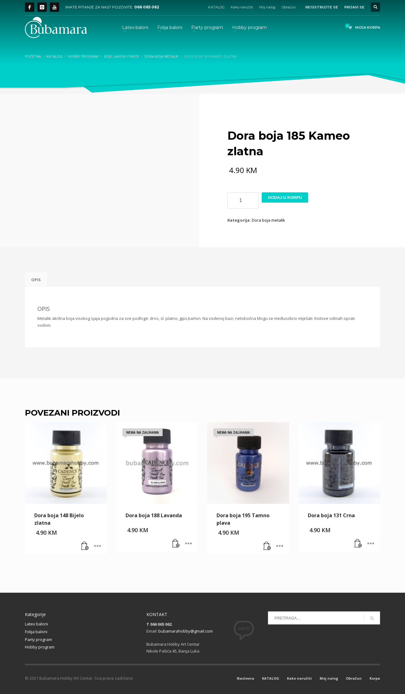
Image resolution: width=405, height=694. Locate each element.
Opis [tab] (36, 279)
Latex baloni (36, 624)
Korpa (374, 678)
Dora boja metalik (268, 220)
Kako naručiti (242, 7)
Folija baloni (36, 631)
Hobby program (40, 647)
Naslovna (245, 678)
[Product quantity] (243, 200)
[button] (85, 546)
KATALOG (216, 7)
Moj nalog (267, 7)
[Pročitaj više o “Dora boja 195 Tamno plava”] (267, 546)
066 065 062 (146, 7)
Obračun (289, 7)
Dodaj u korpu (285, 197)
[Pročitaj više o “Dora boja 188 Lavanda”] (176, 544)
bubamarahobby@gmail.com (185, 631)
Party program (38, 639)
